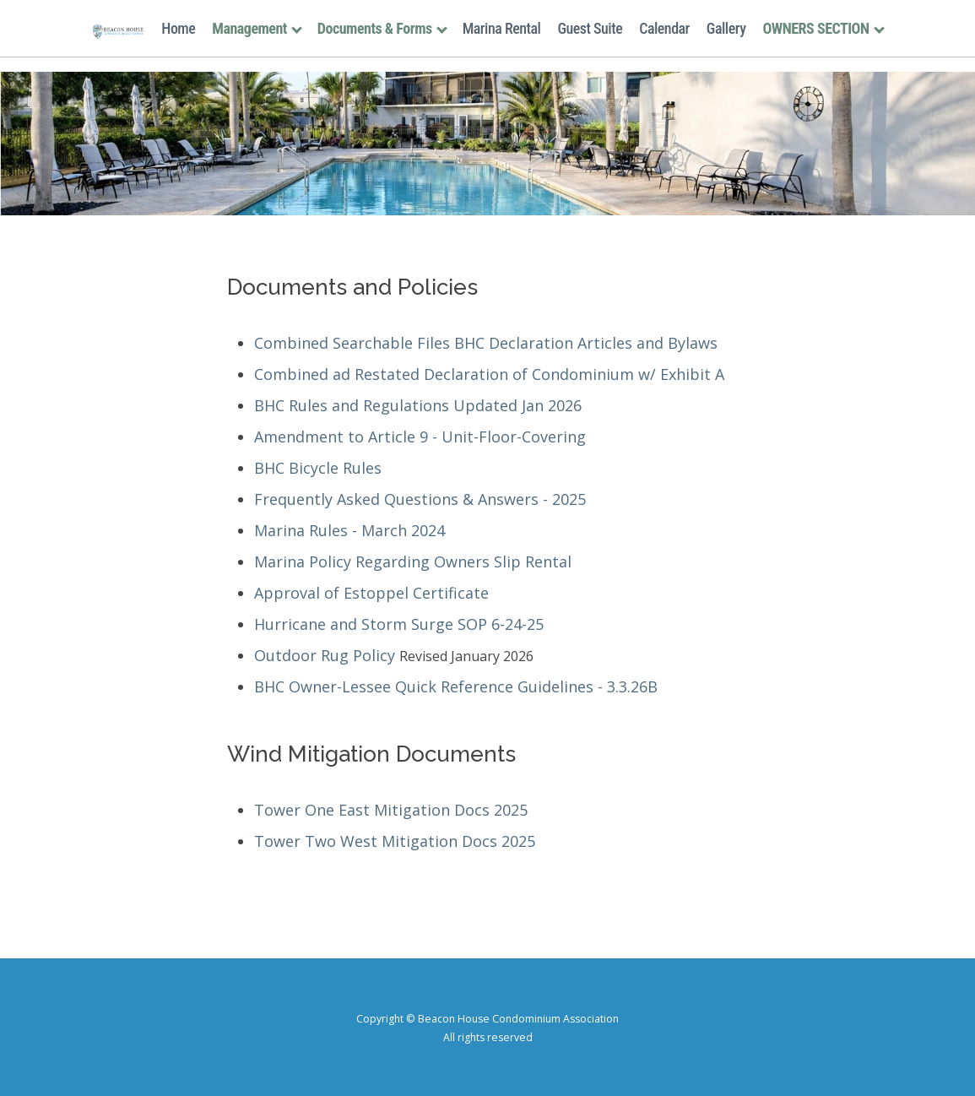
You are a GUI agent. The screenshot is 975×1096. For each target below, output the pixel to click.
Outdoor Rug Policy (324, 655)
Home (178, 28)
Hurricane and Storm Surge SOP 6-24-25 (399, 624)
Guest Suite (589, 28)
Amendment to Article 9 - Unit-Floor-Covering (420, 436)
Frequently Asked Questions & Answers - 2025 (420, 499)
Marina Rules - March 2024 (349, 530)
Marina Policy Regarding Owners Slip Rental (412, 561)
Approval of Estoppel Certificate (371, 593)
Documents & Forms (381, 28)
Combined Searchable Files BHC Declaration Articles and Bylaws (486, 343)
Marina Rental (502, 28)
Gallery (726, 28)
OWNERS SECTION (822, 28)
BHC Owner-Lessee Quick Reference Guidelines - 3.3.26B (456, 686)
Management (256, 28)
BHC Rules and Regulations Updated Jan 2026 (418, 405)
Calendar (664, 28)
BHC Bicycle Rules (318, 468)
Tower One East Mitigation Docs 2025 (391, 810)
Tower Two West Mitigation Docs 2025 (394, 841)
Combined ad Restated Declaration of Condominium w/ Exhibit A (489, 374)
